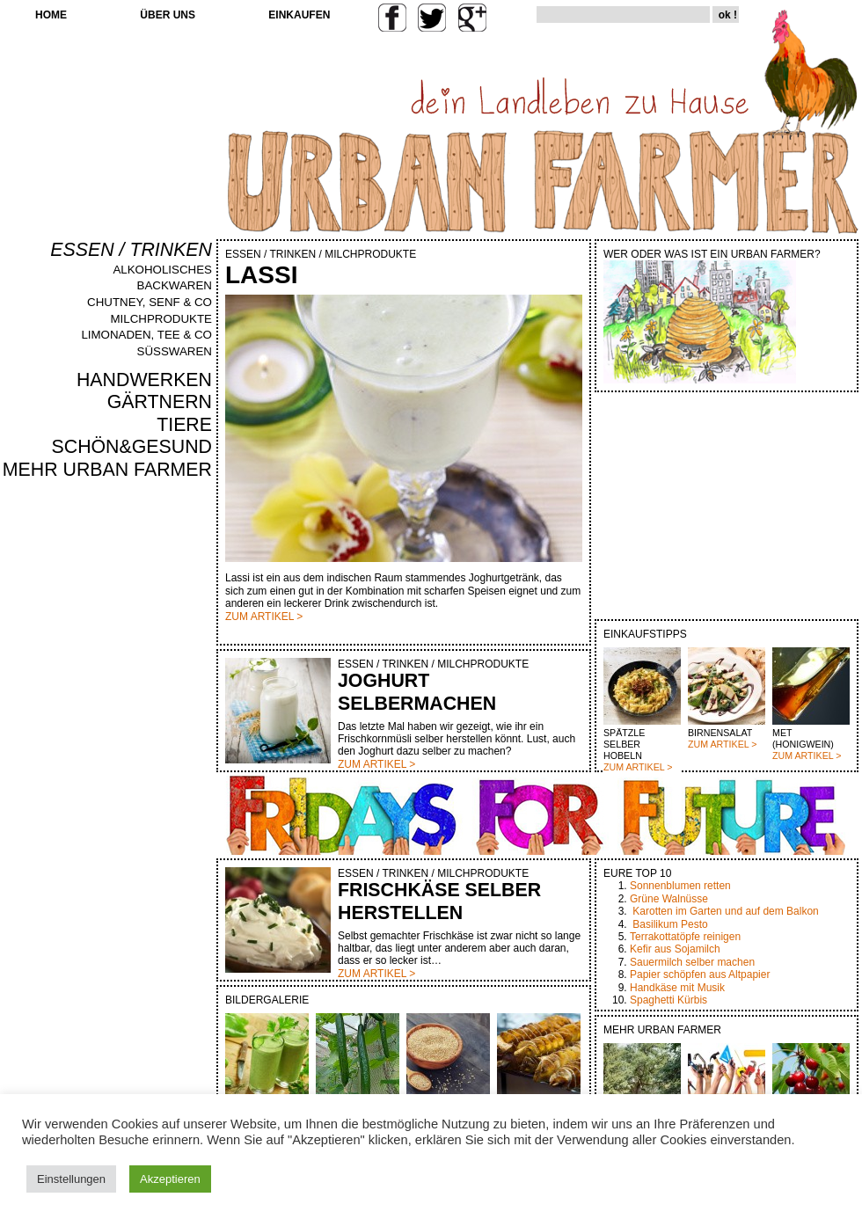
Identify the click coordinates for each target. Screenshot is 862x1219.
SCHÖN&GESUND (132, 446)
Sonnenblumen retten (680, 886)
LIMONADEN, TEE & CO (146, 334)
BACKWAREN (174, 285)
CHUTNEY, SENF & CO (149, 302)
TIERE (184, 424)
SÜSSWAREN (174, 351)
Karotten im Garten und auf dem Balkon (725, 911)
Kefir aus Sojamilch (675, 949)
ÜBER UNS (167, 15)
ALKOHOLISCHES (162, 269)
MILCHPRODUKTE (161, 318)
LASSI (261, 274)
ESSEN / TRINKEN (131, 249)
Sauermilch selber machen (692, 962)
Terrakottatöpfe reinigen (685, 937)
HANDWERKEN (144, 380)
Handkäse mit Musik (677, 988)
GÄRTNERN (159, 401)
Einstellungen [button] (71, 1179)
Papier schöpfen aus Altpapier (700, 974)
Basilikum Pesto (669, 924)
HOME (51, 15)
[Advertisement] (160, 781)
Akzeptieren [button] (170, 1179)
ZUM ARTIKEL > (637, 767)
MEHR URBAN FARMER (107, 469)
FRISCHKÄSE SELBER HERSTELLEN (439, 901)
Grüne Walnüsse (669, 899)
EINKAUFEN (299, 15)
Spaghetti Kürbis (668, 1000)
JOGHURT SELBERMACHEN (417, 692)
